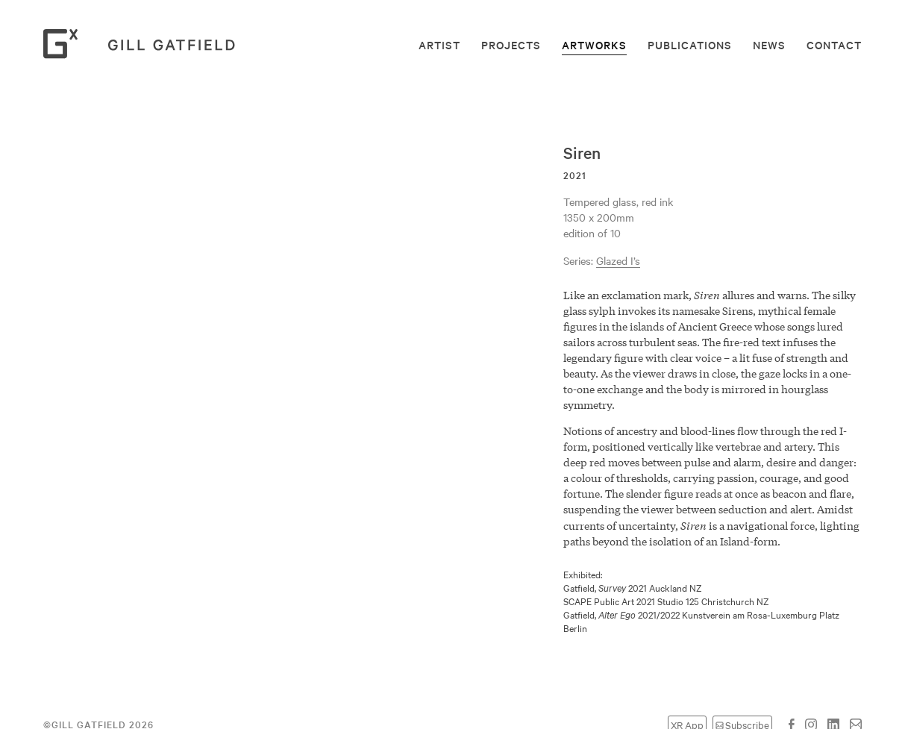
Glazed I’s (618, 260)
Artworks (594, 44)
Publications (690, 44)
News (769, 44)
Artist (439, 44)
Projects (511, 44)
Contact (834, 44)
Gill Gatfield (144, 44)
